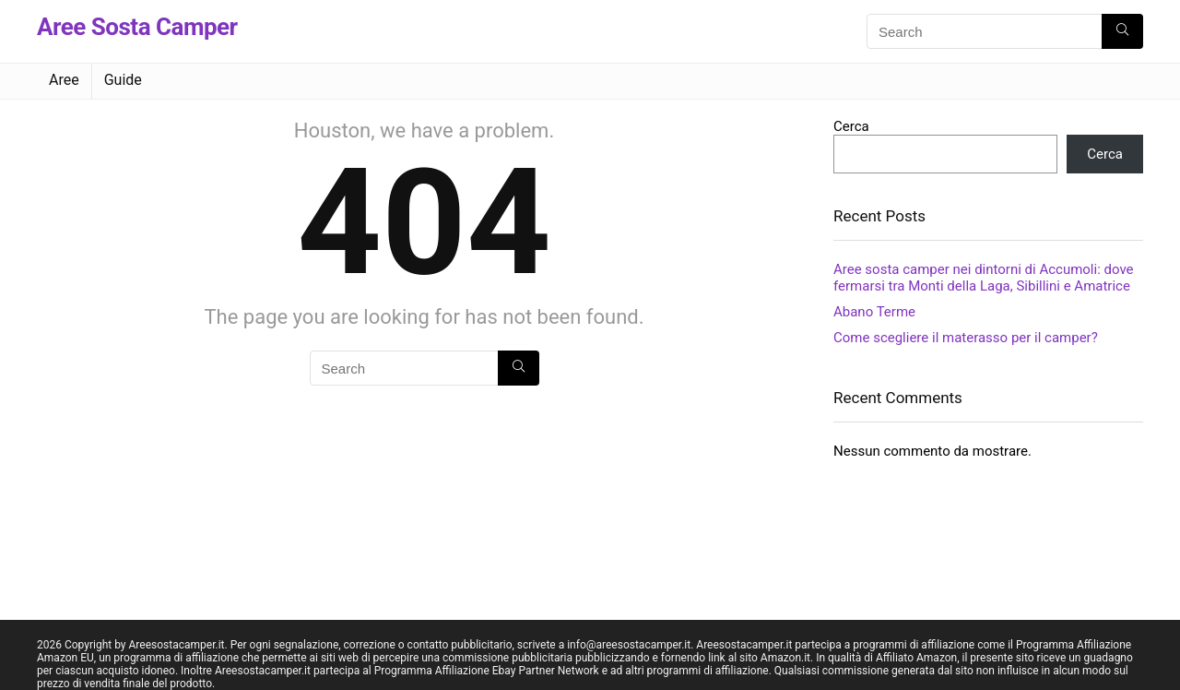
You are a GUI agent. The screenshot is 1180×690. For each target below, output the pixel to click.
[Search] (1122, 31)
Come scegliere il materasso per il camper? (965, 337)
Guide (123, 80)
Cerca (851, 126)
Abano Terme (874, 311)
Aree (64, 80)
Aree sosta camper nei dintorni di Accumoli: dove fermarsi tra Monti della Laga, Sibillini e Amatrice (983, 277)
